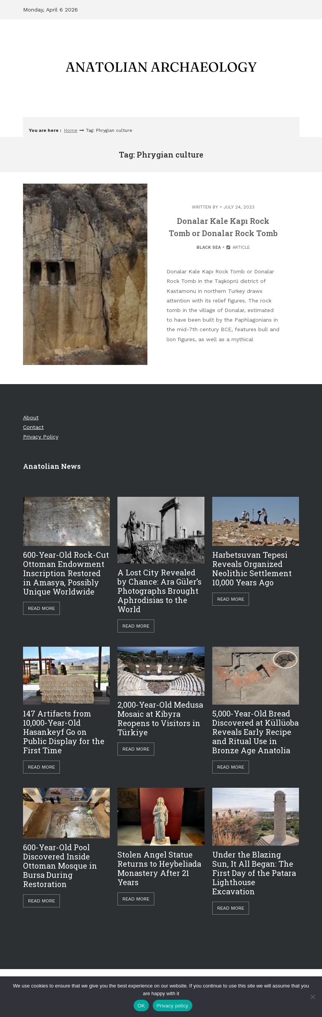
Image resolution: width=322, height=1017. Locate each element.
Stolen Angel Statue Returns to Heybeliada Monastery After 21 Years (159, 868)
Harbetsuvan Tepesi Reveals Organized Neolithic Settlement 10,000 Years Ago (252, 568)
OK (141, 1006)
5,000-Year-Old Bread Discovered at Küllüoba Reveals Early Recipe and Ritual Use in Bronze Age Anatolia (255, 732)
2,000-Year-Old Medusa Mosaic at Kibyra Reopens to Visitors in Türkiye (160, 718)
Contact (33, 427)
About (31, 417)
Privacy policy (172, 1006)
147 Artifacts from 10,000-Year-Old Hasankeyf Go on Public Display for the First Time (63, 732)
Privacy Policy (40, 437)
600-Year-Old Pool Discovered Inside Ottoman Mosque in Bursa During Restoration (60, 866)
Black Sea (209, 247)
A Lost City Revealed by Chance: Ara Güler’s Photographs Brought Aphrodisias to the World (159, 591)
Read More (41, 608)
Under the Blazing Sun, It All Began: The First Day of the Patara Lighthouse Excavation (254, 873)
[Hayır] (312, 997)
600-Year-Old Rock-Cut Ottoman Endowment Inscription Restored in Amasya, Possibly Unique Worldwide (66, 573)
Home (71, 130)
